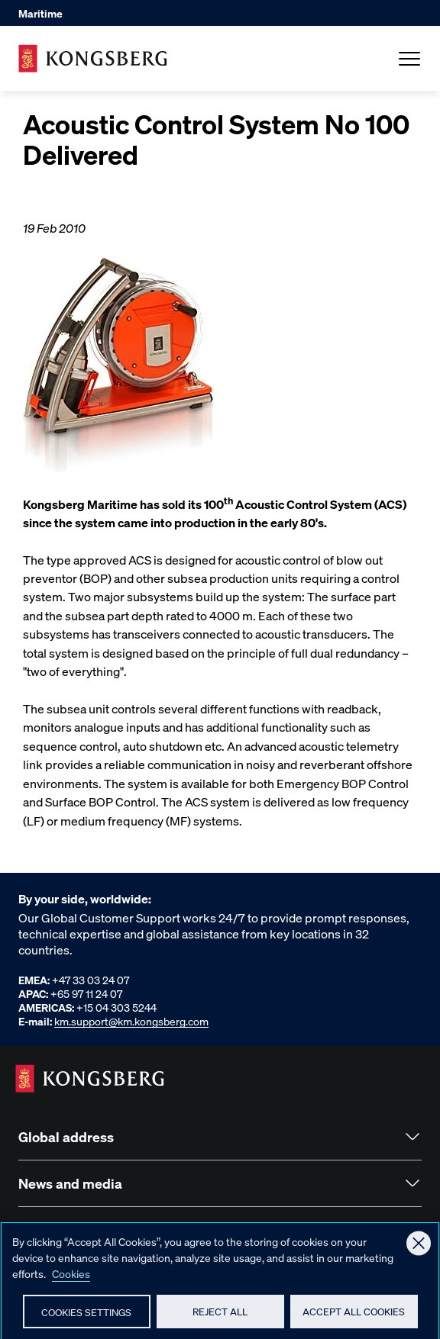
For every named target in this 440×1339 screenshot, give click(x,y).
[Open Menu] (409, 59)
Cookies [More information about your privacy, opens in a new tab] (71, 1279)
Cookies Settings (86, 1317)
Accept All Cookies (353, 1316)
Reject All (219, 1316)
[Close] (418, 1249)
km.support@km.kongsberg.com (131, 1021)
